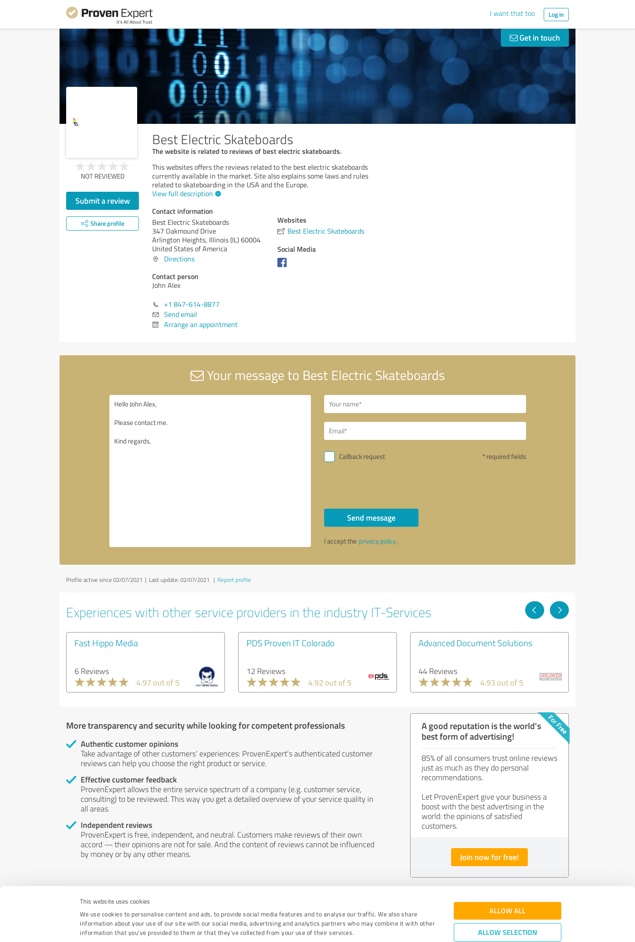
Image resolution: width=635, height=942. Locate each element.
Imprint (90, 901)
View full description (185, 193)
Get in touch (535, 37)
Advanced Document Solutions (475, 643)
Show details (373, 925)
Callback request (362, 456)
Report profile (234, 580)
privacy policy (377, 541)
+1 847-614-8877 (192, 304)
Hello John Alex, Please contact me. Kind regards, (210, 471)
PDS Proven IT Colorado (291, 643)
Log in (556, 14)
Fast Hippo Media (106, 643)
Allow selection (507, 882)
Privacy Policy (124, 901)
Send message (371, 517)
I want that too (512, 13)
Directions (179, 259)
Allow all (507, 860)
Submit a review (102, 200)
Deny (507, 909)
